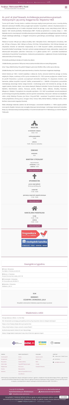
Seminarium (38, 393)
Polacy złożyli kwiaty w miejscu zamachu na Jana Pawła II (17, 343)
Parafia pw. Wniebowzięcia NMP (14, 7)
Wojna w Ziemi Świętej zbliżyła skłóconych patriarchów (16, 340)
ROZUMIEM (64, 397)
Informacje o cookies (44, 401)
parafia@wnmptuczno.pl (40, 2)
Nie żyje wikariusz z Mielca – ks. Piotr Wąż (13, 334)
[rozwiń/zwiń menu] (66, 7)
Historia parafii (4, 391)
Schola (19, 393)
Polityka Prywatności (29, 401)
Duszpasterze (4, 393)
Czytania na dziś (39, 391)
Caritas (20, 391)
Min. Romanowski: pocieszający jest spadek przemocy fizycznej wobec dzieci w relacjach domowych (29, 337)
